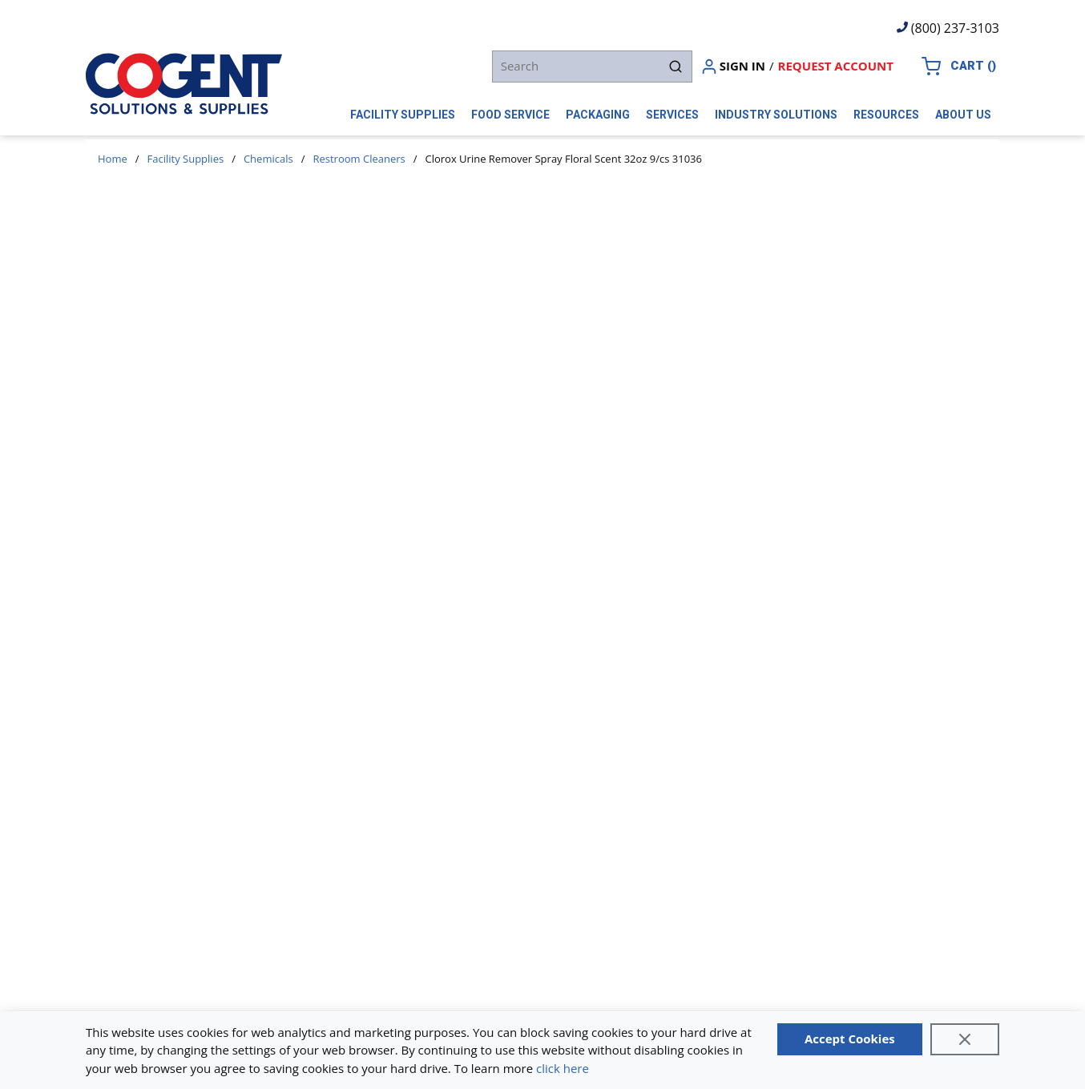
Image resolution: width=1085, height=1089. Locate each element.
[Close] (964, 1039)
